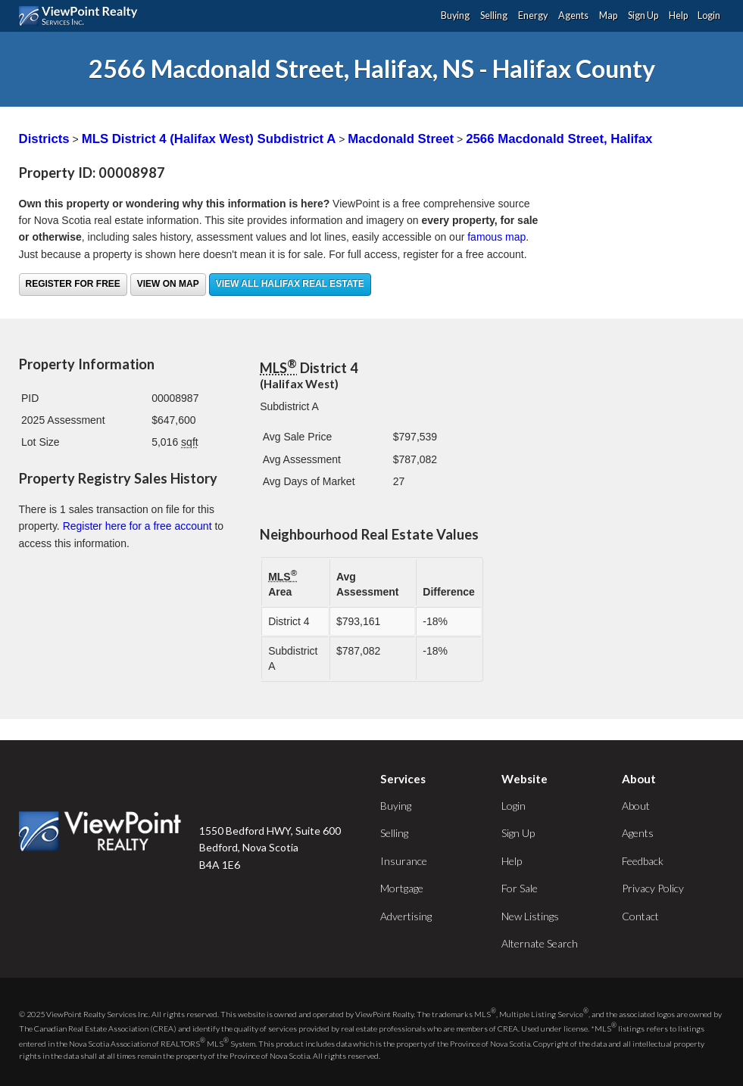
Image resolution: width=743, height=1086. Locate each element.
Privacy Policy (653, 888)
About (636, 805)
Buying (455, 15)
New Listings (530, 916)
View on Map (168, 284)
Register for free (73, 284)
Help (678, 15)
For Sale (519, 888)
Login (709, 15)
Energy (533, 15)
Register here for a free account (137, 526)
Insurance (403, 860)
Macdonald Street (401, 139)
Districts (44, 139)
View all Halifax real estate (290, 284)
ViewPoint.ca (82, 16)
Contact (640, 916)
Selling (493, 15)
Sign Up (643, 15)
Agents (573, 15)
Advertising (406, 916)
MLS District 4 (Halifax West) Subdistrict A (209, 139)
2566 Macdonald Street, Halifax (559, 139)
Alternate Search (539, 943)
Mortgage (401, 888)
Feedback (642, 860)
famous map (496, 237)
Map (608, 15)
